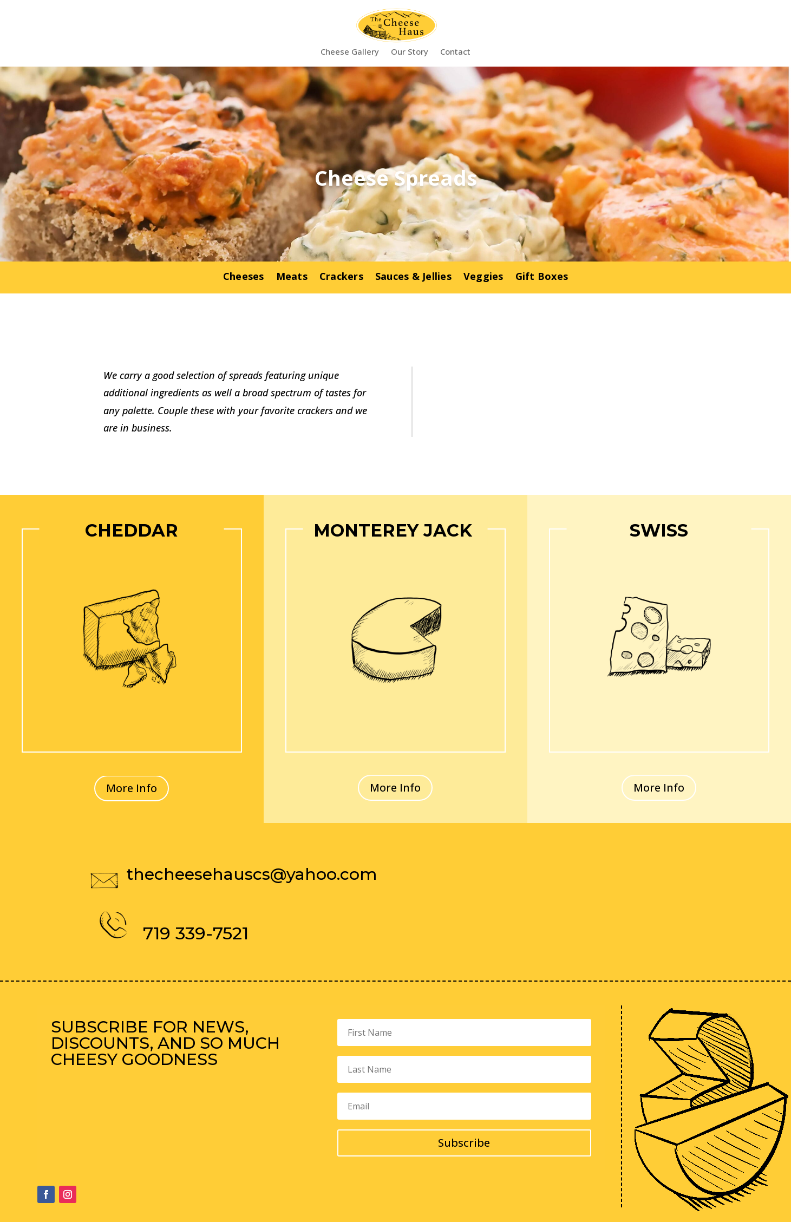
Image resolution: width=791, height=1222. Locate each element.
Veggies (483, 277)
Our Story (409, 52)
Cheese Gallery (350, 52)
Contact (455, 52)
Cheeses (243, 277)
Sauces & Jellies (413, 277)
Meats (292, 277)
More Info (131, 788)
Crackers (341, 277)
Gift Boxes (541, 277)
